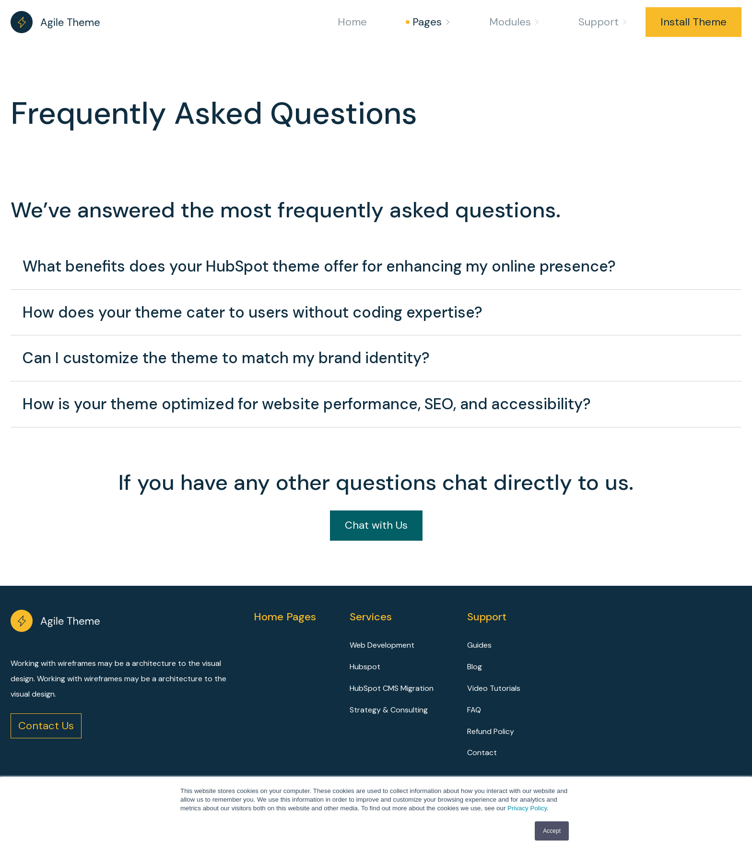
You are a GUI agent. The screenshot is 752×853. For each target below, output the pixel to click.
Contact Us (46, 726)
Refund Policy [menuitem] (490, 731)
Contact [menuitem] (482, 752)
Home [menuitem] (352, 22)
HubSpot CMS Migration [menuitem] (392, 688)
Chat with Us (376, 525)
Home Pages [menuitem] (285, 617)
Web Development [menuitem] (382, 645)
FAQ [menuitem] (474, 710)
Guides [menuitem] (479, 645)
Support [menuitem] (598, 22)
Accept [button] (552, 831)
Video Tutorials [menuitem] (493, 688)
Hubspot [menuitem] (365, 667)
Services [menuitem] (371, 617)
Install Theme (693, 22)
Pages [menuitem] (427, 22)
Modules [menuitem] (510, 22)
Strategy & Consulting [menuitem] (389, 710)
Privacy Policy (527, 808)
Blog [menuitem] (474, 667)
